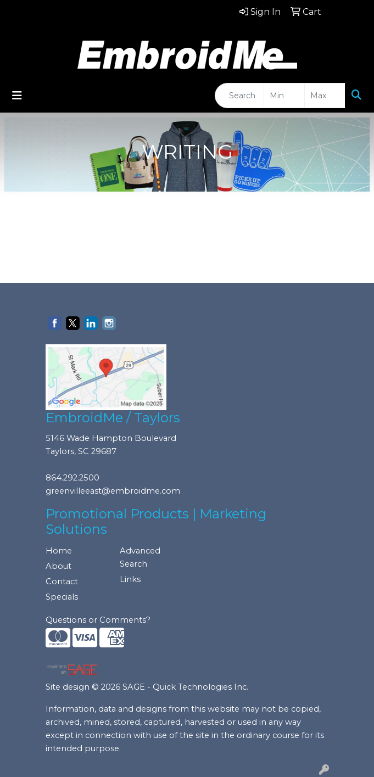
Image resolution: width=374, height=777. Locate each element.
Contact (62, 581)
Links (130, 579)
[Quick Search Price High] (324, 95)
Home (59, 551)
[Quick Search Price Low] (284, 95)
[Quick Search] (239, 95)
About (58, 566)
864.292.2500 (72, 478)
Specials (62, 597)
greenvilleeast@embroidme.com (113, 491)
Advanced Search (140, 557)
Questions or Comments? (98, 620)
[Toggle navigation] (17, 95)
